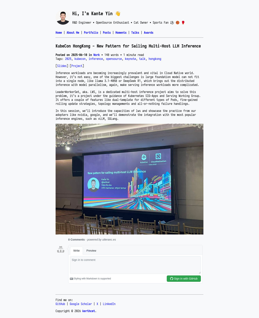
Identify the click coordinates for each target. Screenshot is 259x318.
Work (96, 55)
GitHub (60, 304)
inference (96, 59)
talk (142, 59)
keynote (130, 59)
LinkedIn (109, 304)
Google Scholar (81, 304)
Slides (62, 66)
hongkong (155, 59)
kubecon (80, 59)
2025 (68, 59)
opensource (114, 59)
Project (76, 66)
